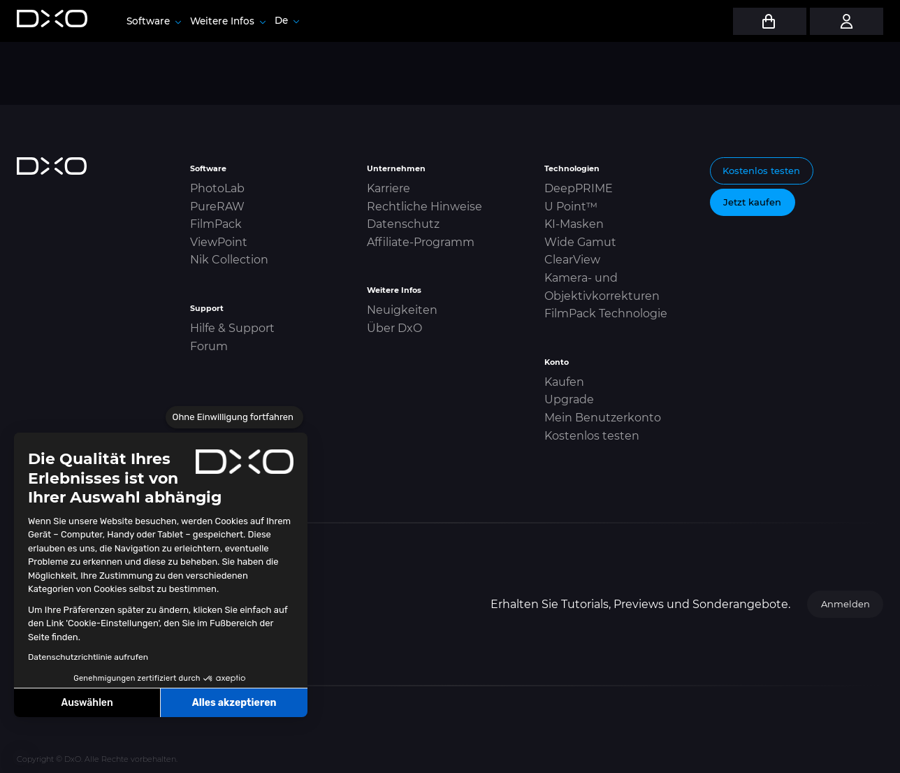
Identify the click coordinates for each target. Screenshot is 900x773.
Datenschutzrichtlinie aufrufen (88, 657)
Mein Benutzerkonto (602, 417)
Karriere (388, 188)
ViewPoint (218, 242)
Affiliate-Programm (420, 242)
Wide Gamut (580, 242)
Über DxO (394, 328)
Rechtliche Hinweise (424, 206)
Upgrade (569, 399)
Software (153, 21)
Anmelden (845, 603)
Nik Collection (229, 259)
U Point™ (570, 206)
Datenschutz (403, 224)
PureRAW (217, 206)
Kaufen (564, 382)
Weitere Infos (228, 21)
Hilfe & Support (232, 328)
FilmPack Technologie (605, 313)
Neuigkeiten (402, 310)
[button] (21, 757)
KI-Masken (574, 224)
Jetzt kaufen (752, 202)
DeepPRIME (578, 188)
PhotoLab (217, 188)
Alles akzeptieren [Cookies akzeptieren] (234, 703)
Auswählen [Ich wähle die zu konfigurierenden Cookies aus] (87, 703)
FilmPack (216, 224)
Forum (209, 346)
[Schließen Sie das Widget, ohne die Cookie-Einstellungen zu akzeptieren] (234, 417)
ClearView (572, 259)
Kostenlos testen (591, 435)
